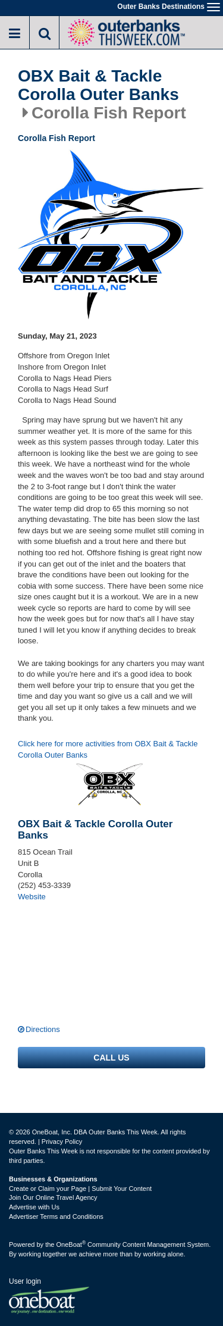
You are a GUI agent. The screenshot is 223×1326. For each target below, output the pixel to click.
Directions (43, 1029)
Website (32, 896)
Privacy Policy (62, 1141)
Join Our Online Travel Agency (53, 1197)
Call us (111, 1057)
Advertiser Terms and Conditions (56, 1216)
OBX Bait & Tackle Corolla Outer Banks (98, 85)
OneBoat (71, 1244)
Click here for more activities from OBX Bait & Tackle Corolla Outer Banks (107, 749)
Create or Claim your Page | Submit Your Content (80, 1188)
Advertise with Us (34, 1207)
